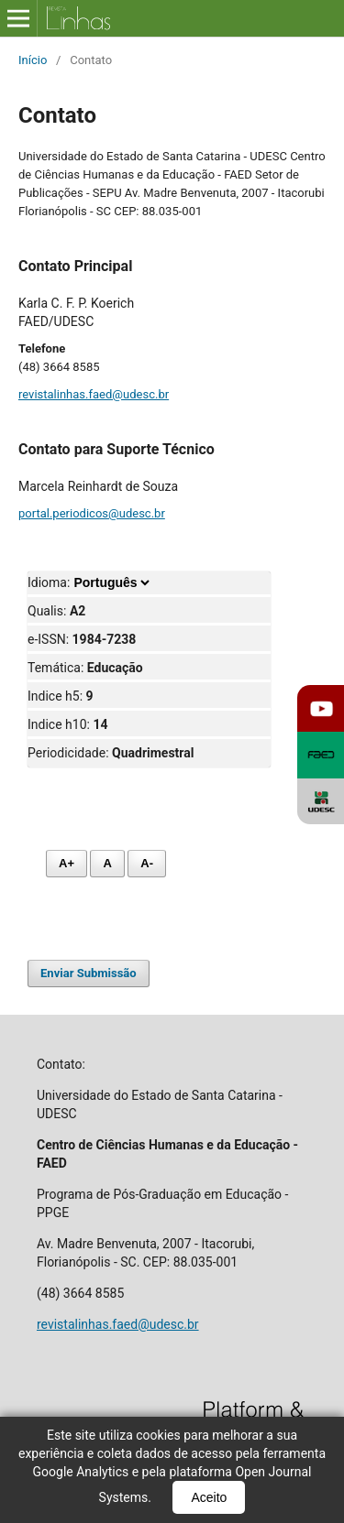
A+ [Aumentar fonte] (66, 863)
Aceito (209, 1497)
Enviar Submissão (88, 973)
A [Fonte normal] (107, 863)
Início (32, 60)
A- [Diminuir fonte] (146, 863)
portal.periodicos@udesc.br (91, 513)
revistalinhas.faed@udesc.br (93, 394)
